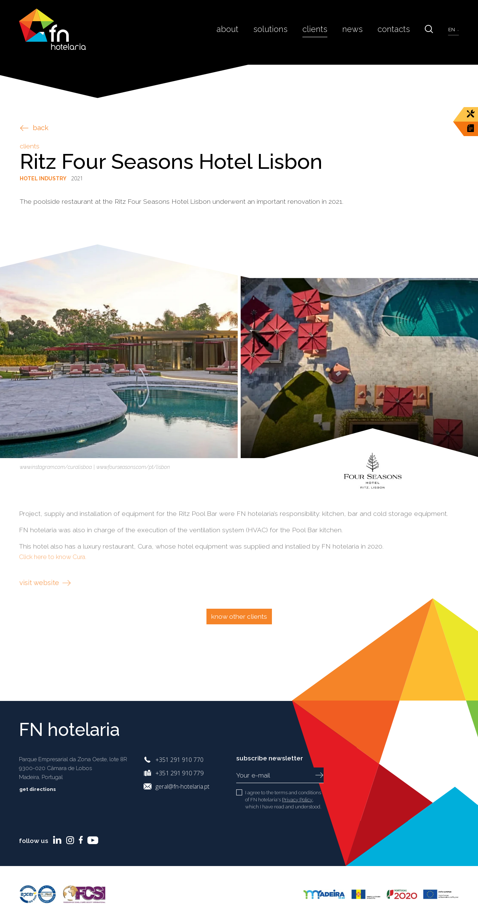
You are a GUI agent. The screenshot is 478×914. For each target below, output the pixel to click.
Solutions (280, 32)
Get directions (43, 789)
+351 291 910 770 (179, 759)
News (358, 32)
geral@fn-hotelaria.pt (183, 786)
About (240, 32)
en (452, 33)
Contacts (396, 32)
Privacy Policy (297, 799)
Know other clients (239, 616)
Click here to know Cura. (56, 579)
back (34, 128)
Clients (322, 32)
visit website (46, 605)
